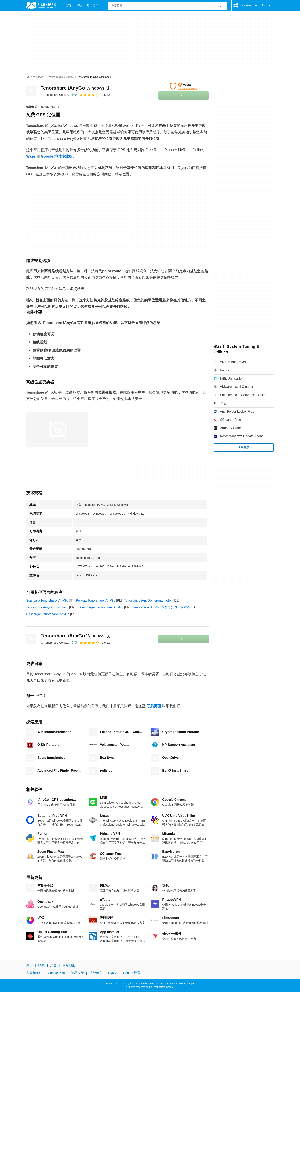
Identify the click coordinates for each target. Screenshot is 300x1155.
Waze (30, 156)
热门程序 (92, 5)
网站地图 (68, 965)
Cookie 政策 (56, 973)
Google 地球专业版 (56, 156)
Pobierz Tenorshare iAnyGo (95, 600)
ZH (267, 5)
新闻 (69, 5)
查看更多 (243, 447)
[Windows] (38, 77)
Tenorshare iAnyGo (75, 88)
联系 (41, 965)
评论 (79, 5)
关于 (29, 965)
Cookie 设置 (131, 973)
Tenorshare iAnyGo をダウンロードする (161, 607)
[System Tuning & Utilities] (60, 77)
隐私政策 (77, 973)
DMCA (112, 973)
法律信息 (95, 973)
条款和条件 (34, 973)
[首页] (27, 77)
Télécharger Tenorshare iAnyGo (100, 607)
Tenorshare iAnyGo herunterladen (148, 600)
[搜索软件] (219, 6)
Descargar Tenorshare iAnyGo (47, 614)
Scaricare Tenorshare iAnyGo (47, 600)
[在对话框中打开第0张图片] (57, 429)
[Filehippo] (41, 5)
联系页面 (154, 706)
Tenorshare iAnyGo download (47, 607)
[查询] (167, 6)
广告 (53, 965)
